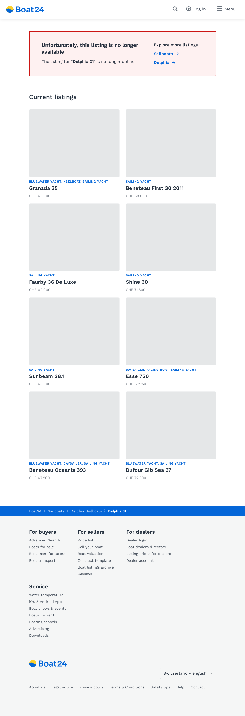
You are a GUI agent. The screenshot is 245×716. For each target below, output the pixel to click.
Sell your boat (90, 547)
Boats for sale (41, 547)
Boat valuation (90, 554)
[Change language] (188, 673)
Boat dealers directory (146, 547)
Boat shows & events (47, 608)
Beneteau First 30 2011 (155, 188)
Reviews (85, 574)
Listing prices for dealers (148, 554)
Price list (86, 540)
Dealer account (140, 560)
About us (37, 687)
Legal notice (62, 687)
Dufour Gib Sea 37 (148, 470)
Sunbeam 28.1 (46, 376)
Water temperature (46, 595)
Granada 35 (43, 188)
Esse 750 (137, 376)
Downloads (39, 635)
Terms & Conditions (127, 687)
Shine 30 (137, 282)
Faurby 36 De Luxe (52, 282)
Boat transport (42, 560)
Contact (198, 687)
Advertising (39, 629)
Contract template (94, 560)
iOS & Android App (45, 601)
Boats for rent (41, 615)
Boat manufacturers (47, 554)
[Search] (176, 9)
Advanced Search (44, 540)
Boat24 (35, 511)
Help (180, 687)
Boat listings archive (96, 567)
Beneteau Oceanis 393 (57, 470)
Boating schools (43, 622)
